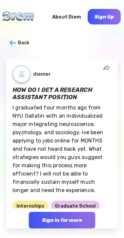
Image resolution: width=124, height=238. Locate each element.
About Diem (66, 17)
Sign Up (104, 17)
